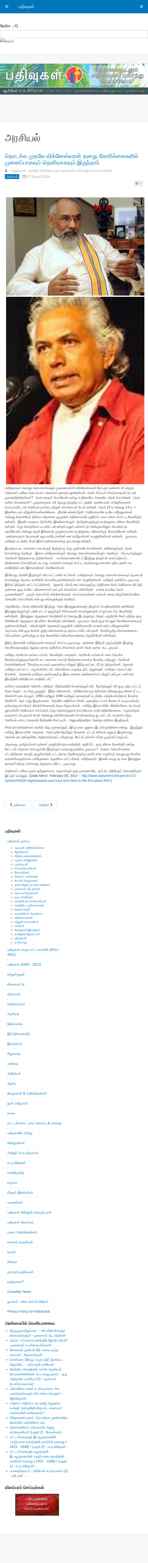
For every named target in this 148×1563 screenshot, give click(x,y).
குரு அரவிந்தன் (24, 897)
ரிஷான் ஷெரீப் (22, 909)
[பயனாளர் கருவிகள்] (138, 183)
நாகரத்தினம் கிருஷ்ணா (28, 913)
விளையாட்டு (16, 984)
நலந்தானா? (15, 1282)
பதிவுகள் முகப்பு (18, 841)
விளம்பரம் (14, 994)
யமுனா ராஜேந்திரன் (26, 860)
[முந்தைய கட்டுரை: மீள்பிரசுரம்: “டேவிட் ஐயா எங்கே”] (18, 805)
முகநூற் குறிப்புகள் (20, 1272)
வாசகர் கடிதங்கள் (20, 1242)
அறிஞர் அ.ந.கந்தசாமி (22, 1153)
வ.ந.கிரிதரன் (16, 1163)
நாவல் (11, 1252)
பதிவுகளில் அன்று (20, 1133)
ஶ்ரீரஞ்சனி (20, 938)
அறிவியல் (14, 1073)
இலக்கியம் (14, 1044)
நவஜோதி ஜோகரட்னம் (27, 934)
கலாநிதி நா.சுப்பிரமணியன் (30, 901)
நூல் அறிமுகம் (17, 1103)
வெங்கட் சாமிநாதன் (26, 876)
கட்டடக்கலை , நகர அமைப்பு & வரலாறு (34, 1123)
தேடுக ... (7, 26)
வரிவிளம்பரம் (16, 1004)
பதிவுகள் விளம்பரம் (20, 1222)
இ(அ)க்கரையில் (18, 1034)
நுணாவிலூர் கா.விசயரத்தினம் (32, 884)
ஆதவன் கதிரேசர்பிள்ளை (29, 847)
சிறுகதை (14, 1054)
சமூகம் (12, 1182)
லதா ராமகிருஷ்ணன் (26, 893)
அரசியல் (13, 1014)
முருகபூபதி (21, 864)
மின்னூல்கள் (16, 1143)
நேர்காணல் (15, 1024)
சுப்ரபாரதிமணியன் (25, 868)
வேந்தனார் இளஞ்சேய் (27, 930)
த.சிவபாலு (21, 942)
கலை (11, 1113)
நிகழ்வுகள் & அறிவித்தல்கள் (27, 1093)
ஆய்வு (11, 1083)
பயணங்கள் (15, 1202)
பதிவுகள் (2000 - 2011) (24, 964)
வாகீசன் (19, 926)
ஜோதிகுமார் (21, 852)
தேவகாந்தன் (22, 872)
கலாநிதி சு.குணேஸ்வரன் (29, 905)
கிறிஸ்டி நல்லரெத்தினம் (28, 856)
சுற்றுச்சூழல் (16, 974)
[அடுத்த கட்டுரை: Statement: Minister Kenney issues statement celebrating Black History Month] (45, 805)
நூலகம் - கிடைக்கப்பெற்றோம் (28, 1301)
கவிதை (12, 1063)
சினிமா (12, 1262)
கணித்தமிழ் (15, 1173)
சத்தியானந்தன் (24, 917)
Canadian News (19, 1292)
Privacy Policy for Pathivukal (28, 1311)
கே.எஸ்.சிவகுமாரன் (26, 880)
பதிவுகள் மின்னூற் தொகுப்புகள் (29, 1212)
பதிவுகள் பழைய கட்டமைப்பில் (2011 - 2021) (33, 952)
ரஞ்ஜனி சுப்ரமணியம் (27, 921)
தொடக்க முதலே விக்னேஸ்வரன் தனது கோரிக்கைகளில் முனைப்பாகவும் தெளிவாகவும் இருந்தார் (71, 159)
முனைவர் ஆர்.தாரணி (27, 889)
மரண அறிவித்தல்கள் (22, 1232)
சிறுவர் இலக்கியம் (20, 1192)
